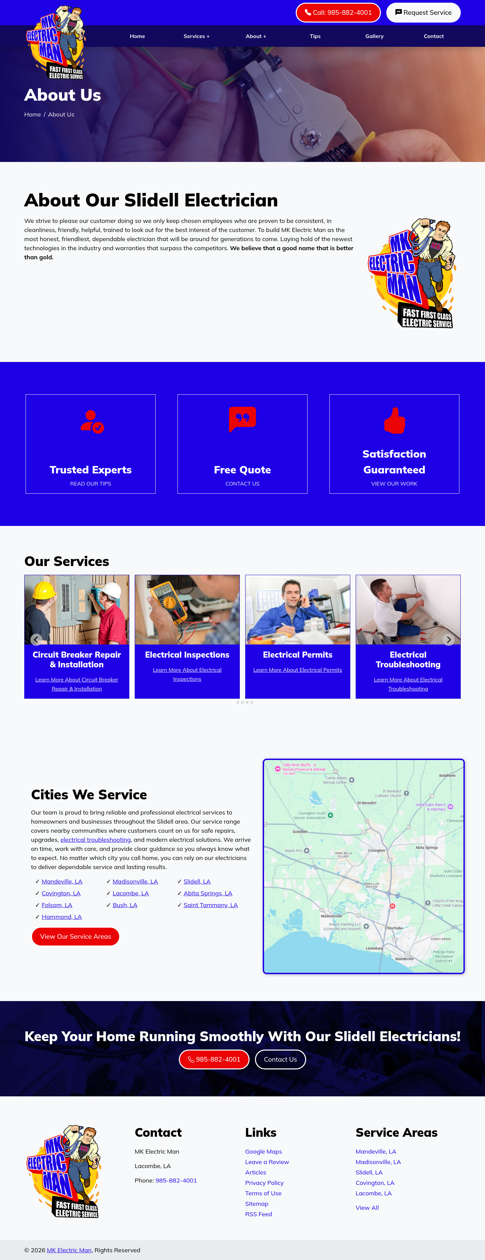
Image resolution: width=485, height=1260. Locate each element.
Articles (255, 1172)
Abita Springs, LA (208, 893)
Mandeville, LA (62, 881)
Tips (315, 36)
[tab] (233, 702)
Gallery (374, 36)
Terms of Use (263, 1193)
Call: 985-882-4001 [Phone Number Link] (338, 12)
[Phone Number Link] (242, 444)
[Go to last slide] (36, 640)
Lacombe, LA (131, 893)
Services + (196, 36)
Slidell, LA (197, 881)
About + (256, 36)
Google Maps (263, 1151)
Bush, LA (125, 905)
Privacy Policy (264, 1183)
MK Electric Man (69, 1250)
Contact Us (280, 1059)
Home (137, 36)
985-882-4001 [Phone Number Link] (214, 1059)
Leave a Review (267, 1162)
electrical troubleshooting (96, 839)
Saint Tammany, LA (211, 905)
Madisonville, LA (135, 881)
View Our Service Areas (75, 936)
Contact (434, 36)
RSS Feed (258, 1214)
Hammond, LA (62, 917)
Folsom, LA (57, 905)
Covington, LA (61, 893)
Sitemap (256, 1203)
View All (367, 1208)
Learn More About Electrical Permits (297, 669)
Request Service (423, 12)
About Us (61, 114)
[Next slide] (449, 640)
